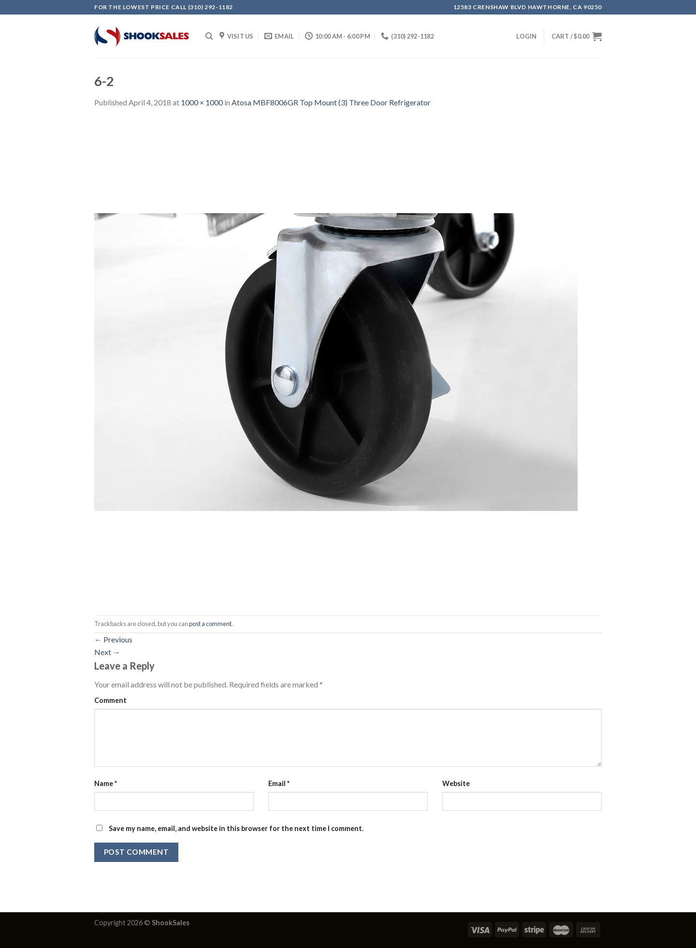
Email (279, 783)
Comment (110, 700)
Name (105, 783)
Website (456, 783)
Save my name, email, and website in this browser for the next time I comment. (236, 828)
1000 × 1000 (202, 102)
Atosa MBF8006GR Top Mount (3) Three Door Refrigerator (331, 102)
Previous (113, 639)
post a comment (210, 623)
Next (107, 651)
